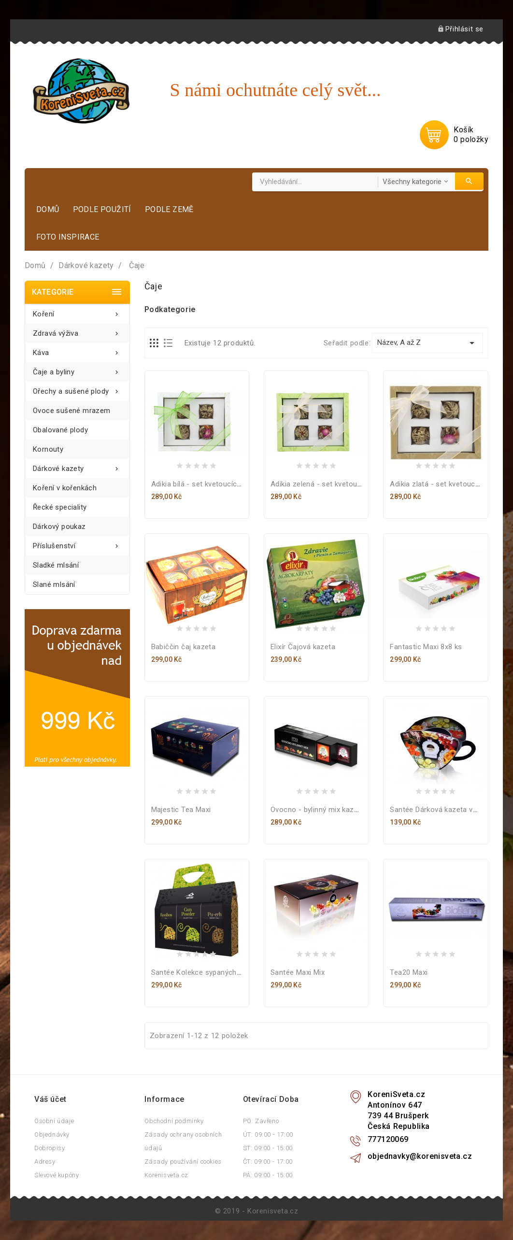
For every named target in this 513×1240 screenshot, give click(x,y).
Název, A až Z (427, 343)
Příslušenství (77, 543)
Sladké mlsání (56, 565)
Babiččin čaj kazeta (183, 646)
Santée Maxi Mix (298, 972)
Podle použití (102, 209)
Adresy (45, 1161)
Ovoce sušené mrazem (72, 410)
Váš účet (50, 1099)
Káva (77, 350)
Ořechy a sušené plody (77, 389)
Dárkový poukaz (59, 526)
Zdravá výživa (77, 331)
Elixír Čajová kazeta (303, 646)
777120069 (388, 1139)
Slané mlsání (54, 584)
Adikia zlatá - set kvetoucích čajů (445, 484)
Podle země (169, 209)
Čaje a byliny (77, 369)
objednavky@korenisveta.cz (420, 1156)
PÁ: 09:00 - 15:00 (268, 1175)
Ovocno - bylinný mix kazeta (318, 809)
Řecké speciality (59, 507)
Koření (77, 311)
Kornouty (48, 449)
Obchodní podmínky (173, 1121)
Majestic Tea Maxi (181, 809)
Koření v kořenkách (65, 488)
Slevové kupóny (56, 1175)
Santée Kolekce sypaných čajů (202, 972)
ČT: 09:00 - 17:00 (268, 1161)
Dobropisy (49, 1148)
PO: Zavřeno (261, 1121)
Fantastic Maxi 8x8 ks (426, 646)
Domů (47, 209)
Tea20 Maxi (409, 972)
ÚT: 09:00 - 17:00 (268, 1134)
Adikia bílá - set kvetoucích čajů (204, 484)
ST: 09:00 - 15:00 (268, 1148)
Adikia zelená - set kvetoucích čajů (329, 484)
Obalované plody (60, 430)
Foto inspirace (68, 237)
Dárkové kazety (77, 466)
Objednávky (52, 1134)
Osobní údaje (54, 1121)
